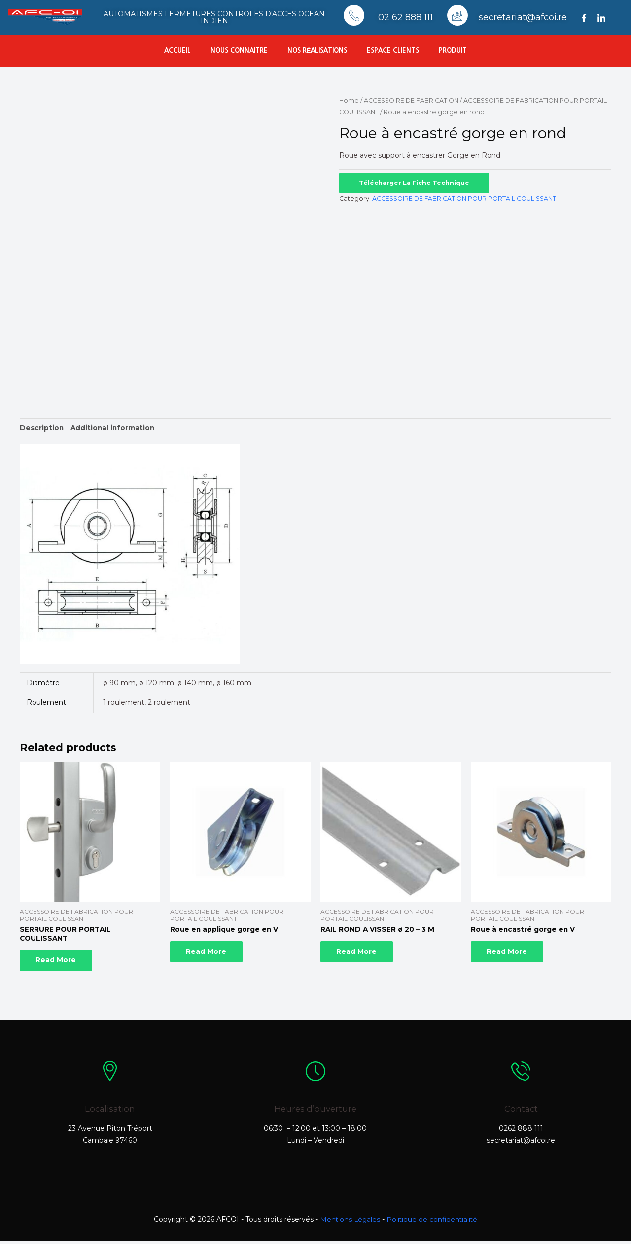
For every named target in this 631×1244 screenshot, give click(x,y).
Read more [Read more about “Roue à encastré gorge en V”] (511, 954)
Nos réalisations (317, 50)
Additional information (114, 427)
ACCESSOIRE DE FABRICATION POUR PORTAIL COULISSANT (464, 198)
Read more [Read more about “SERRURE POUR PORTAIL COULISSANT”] (59, 962)
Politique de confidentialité (432, 1222)
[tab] (42, 428)
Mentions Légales (349, 1222)
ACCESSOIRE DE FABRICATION (413, 100)
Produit (453, 50)
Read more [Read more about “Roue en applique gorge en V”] (210, 954)
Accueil (177, 50)
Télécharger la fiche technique (415, 182)
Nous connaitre (239, 50)
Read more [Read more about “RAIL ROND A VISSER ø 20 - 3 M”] (360, 954)
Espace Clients (393, 50)
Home (349, 100)
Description (42, 427)
